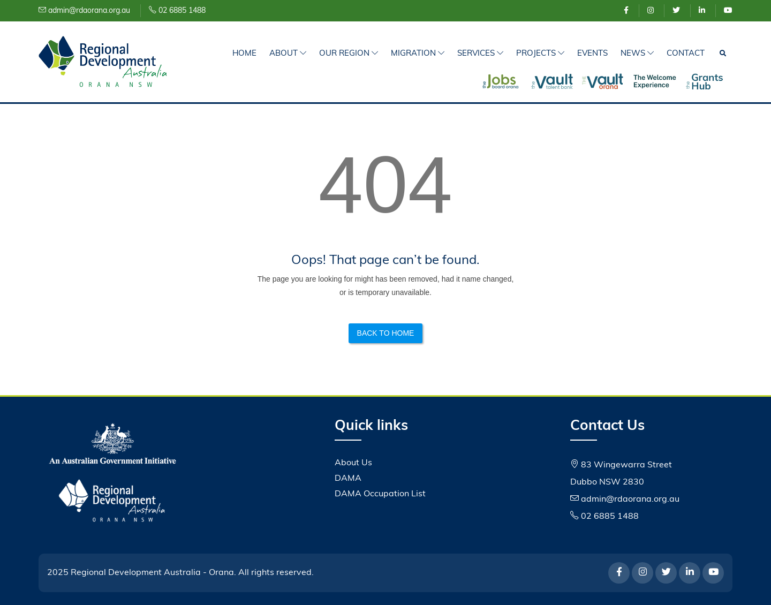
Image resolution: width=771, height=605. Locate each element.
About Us (353, 463)
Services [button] (480, 54)
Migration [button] (417, 54)
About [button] (287, 54)
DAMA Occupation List (380, 494)
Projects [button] (540, 54)
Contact (686, 54)
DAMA (348, 478)
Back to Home (385, 333)
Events (592, 54)
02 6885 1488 (177, 11)
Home (244, 54)
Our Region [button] (348, 54)
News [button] (637, 54)
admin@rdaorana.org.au (84, 11)
